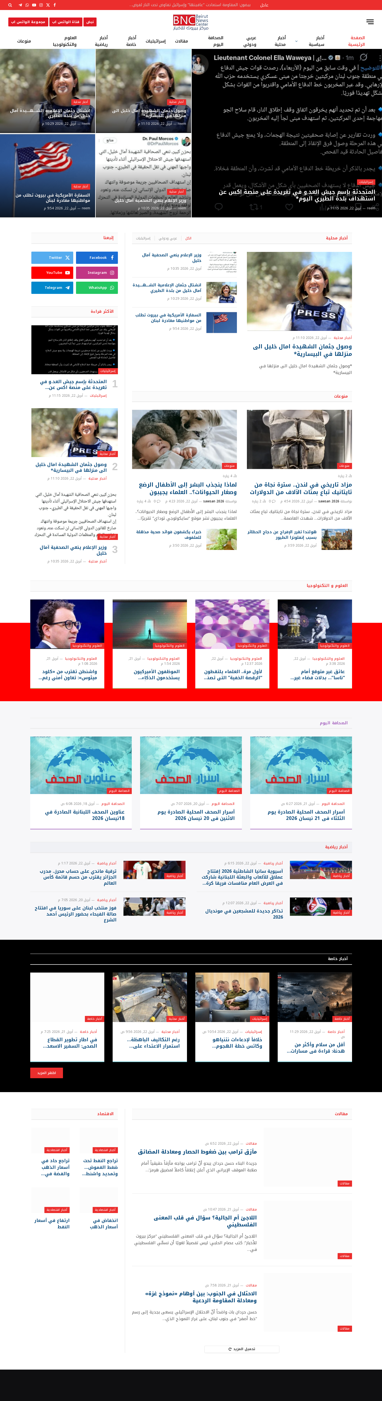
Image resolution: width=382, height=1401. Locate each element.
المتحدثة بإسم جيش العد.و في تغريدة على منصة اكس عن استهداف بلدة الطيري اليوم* (291, 193)
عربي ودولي (249, 41)
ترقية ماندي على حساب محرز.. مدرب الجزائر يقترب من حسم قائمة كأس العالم (78, 885)
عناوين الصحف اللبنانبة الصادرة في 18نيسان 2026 (85, 815)
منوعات (24, 41)
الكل (188, 238)
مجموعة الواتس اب (28, 22)
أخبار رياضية (101, 41)
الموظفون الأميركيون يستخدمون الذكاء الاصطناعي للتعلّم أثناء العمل (155, 675)
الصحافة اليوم (215, 41)
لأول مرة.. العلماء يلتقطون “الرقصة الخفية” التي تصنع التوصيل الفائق (233, 675)
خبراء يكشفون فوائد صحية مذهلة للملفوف (168, 534)
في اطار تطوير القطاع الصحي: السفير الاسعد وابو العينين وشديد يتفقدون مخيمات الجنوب (67, 1074)
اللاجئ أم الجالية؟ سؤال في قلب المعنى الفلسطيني (201, 1252)
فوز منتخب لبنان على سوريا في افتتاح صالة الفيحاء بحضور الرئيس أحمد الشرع (76, 938)
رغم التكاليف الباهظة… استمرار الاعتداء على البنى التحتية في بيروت (150, 1074)
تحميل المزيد (242, 1380)
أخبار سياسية (316, 41)
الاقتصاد (105, 1145)
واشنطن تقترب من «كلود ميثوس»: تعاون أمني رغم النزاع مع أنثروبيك (69, 675)
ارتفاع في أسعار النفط (54, 1252)
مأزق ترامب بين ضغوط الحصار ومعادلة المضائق (204, 1183)
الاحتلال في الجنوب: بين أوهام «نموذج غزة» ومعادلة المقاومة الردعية (196, 1328)
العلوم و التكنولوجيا (327, 585)
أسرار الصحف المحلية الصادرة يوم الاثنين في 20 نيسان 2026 (196, 815)
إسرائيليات (156, 41)
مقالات (181, 41)
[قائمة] (370, 22)
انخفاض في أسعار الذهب (101, 1252)
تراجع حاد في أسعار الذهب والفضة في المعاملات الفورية (51, 1198)
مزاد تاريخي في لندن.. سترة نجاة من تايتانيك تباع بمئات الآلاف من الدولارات (301, 488)
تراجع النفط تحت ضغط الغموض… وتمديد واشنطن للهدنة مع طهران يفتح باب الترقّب (100, 1198)
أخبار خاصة (131, 41)
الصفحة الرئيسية (356, 41)
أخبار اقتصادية (105, 1181)
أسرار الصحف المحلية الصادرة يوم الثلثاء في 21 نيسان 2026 (306, 815)
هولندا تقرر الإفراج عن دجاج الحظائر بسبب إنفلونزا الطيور (282, 534)
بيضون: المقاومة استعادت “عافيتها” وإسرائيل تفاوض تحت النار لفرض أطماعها (188, 5)
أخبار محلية (280, 41)
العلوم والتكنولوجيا (65, 41)
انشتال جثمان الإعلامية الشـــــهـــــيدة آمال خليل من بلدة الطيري (52, 108)
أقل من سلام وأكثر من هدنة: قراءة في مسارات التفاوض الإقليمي (319, 1079)
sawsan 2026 (328, 501)
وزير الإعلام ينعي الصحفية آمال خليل (148, 196)
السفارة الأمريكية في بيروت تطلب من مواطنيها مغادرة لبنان (48, 196)
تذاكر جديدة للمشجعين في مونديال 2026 (244, 938)
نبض (90, 22)
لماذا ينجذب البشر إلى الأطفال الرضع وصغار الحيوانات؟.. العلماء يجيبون (188, 488)
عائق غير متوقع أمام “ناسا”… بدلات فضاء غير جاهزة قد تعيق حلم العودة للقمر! (316, 675)
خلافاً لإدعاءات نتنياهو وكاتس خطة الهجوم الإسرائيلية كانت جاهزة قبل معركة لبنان (232, 1074)
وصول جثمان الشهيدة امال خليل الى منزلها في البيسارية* (146, 112)
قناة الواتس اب (66, 22)
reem (371, 208)
